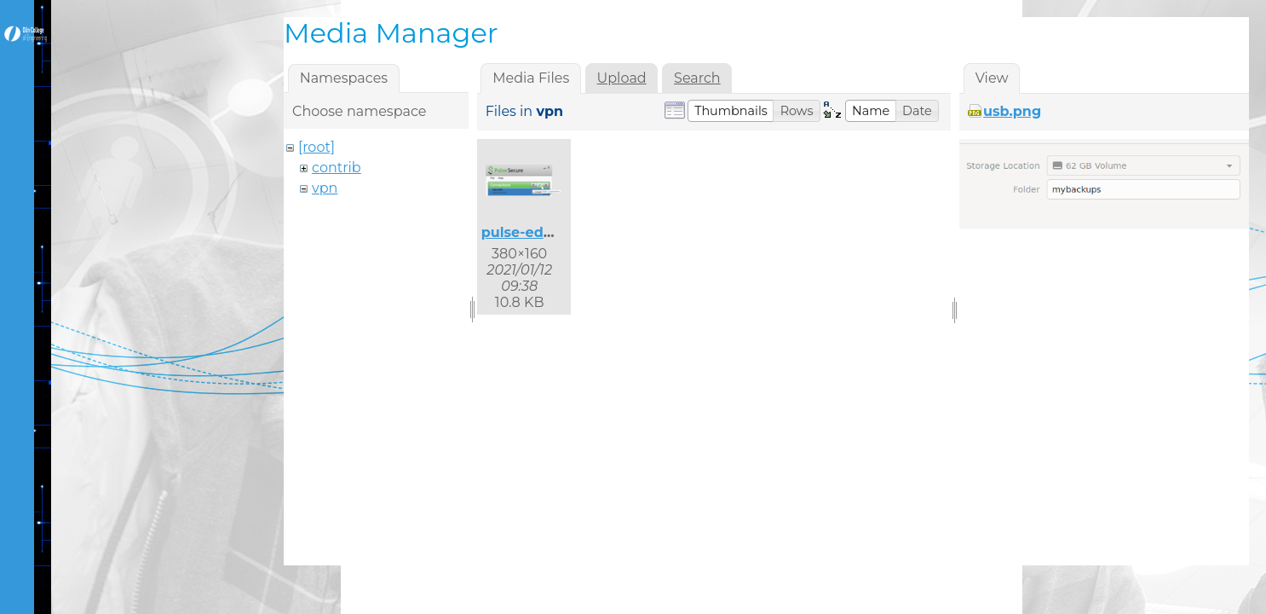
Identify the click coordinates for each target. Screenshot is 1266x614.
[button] (731, 111)
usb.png (1012, 111)
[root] (316, 147)
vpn (324, 188)
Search (697, 78)
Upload (622, 78)
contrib (336, 167)
